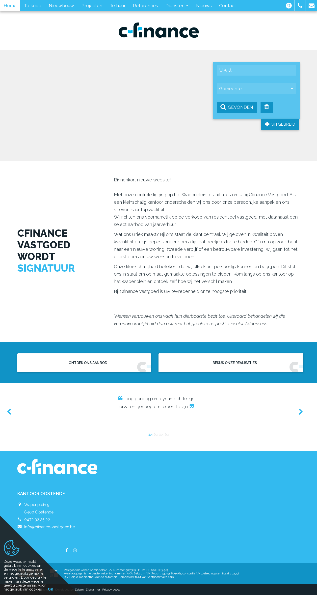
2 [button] (156, 434)
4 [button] (166, 434)
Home (10, 5)
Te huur (118, 5)
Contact (227, 5)
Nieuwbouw (61, 5)
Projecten (91, 5)
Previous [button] (11, 412)
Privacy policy (111, 589)
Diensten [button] (177, 5)
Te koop (32, 5)
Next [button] (298, 412)
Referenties (145, 5)
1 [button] (150, 434)
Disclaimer (93, 589)
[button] (288, 5)
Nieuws (204, 5)
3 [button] (161, 434)
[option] (158, 402)
